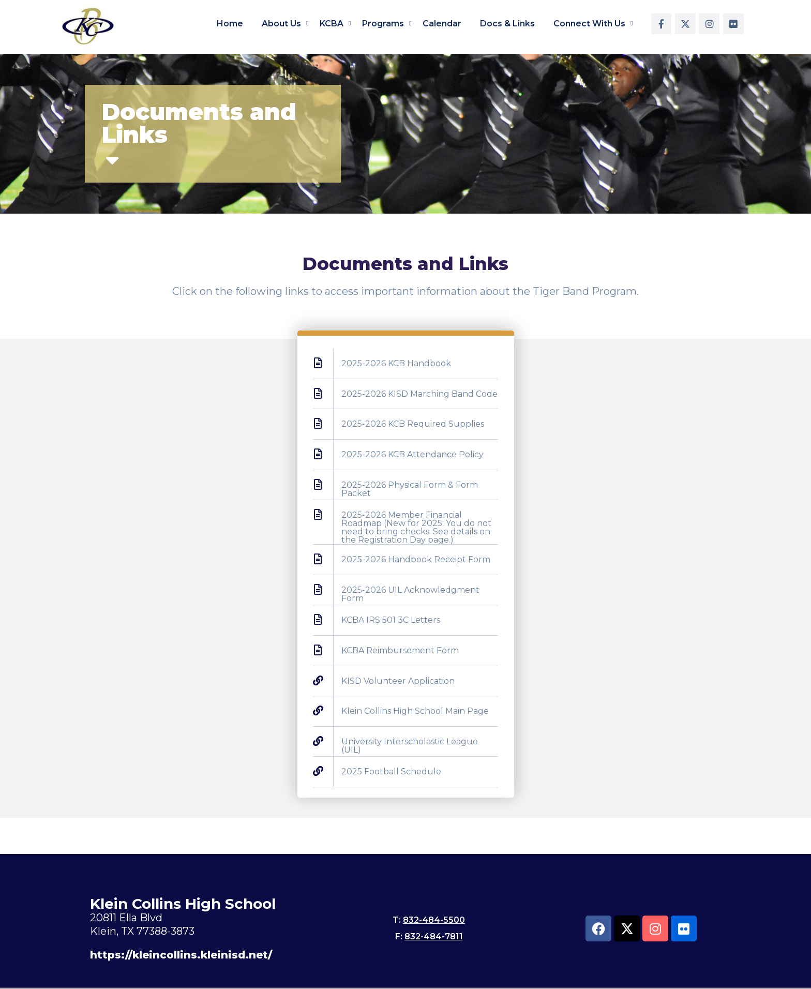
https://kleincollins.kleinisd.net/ (181, 955)
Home (230, 23)
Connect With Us (589, 23)
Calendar (442, 23)
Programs (383, 23)
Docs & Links (507, 23)
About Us (281, 23)
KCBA (331, 23)
